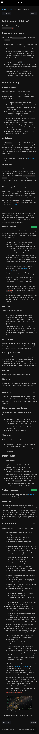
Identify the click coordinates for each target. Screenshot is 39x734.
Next (33, 13)
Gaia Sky (21, 3)
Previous (6, 13)
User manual (9, 9)
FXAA (16, 204)
